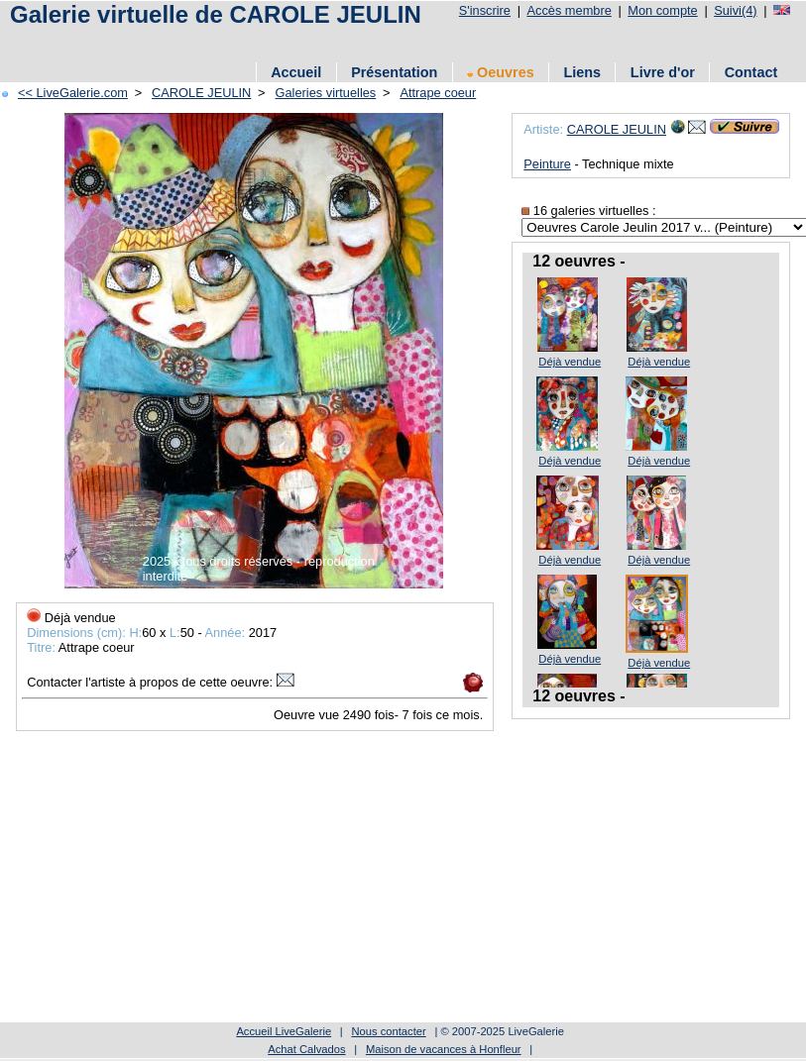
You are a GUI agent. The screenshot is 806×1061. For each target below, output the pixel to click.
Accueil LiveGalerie (283, 1031)
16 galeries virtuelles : (588, 210)
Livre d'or (663, 72)
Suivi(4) (735, 10)
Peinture (547, 164)
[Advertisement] (286, 879)
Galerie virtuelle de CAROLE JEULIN (215, 14)
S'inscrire (485, 10)
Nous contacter (388, 1031)
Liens (582, 72)
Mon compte (662, 10)
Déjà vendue (569, 362)
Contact (751, 72)
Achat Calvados (306, 1049)
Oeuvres (500, 72)
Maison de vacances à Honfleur (443, 1049)
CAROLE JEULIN (616, 129)
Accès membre (568, 10)
